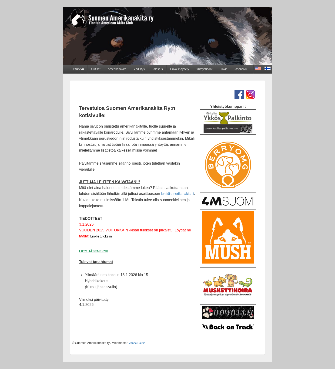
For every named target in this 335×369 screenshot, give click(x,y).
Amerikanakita (117, 69)
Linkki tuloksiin (101, 236)
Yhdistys (139, 69)
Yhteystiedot (204, 69)
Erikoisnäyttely (179, 69)
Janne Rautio (137, 342)
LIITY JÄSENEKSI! (93, 251)
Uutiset (95, 69)
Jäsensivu (240, 69)
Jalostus (157, 69)
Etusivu (78, 69)
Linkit (223, 69)
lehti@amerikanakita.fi (177, 194)
